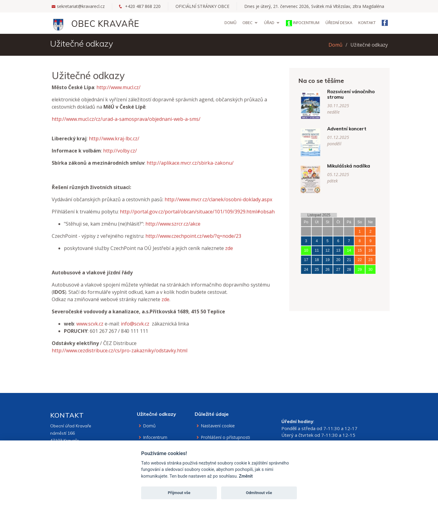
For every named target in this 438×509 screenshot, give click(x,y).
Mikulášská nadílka (356, 166)
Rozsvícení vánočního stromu (358, 94)
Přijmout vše (179, 492)
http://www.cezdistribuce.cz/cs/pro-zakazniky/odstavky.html (119, 358)
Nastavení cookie (218, 426)
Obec (247, 22)
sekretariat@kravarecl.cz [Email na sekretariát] (81, 6)
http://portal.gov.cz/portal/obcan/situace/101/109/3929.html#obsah (197, 219)
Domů (230, 22)
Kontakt (367, 22)
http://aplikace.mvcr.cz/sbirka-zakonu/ (190, 170)
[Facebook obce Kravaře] (385, 23)
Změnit (246, 476)
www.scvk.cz (89, 331)
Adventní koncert (354, 129)
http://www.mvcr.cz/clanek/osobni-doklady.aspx (218, 207)
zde (229, 256)
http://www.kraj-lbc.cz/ (114, 146)
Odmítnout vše (259, 492)
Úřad (269, 22)
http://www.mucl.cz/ (118, 95)
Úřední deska (338, 22)
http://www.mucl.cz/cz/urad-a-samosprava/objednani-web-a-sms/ (126, 126)
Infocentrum (302, 23)
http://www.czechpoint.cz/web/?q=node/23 (193, 243)
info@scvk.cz (135, 331)
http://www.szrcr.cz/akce (172, 231)
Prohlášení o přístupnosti (225, 437)
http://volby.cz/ (120, 158)
